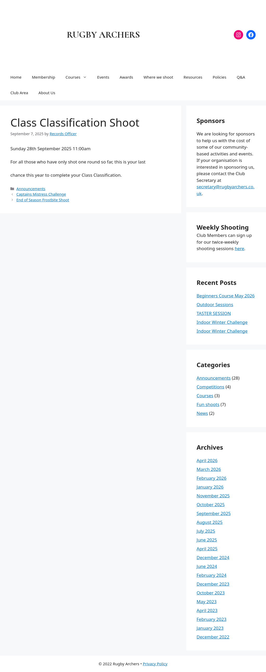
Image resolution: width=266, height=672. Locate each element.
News (202, 413)
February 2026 (212, 478)
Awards (126, 77)
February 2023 (212, 619)
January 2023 (210, 628)
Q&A (241, 77)
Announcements (30, 188)
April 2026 (207, 460)
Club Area (19, 92)
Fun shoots (208, 404)
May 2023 (207, 602)
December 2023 (213, 584)
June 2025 (207, 540)
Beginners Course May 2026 (226, 296)
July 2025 (206, 531)
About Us (46, 92)
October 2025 (211, 505)
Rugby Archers (103, 34)
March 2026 (209, 469)
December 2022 (213, 637)
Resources (193, 77)
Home (16, 77)
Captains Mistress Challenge (41, 194)
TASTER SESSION (214, 313)
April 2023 (207, 610)
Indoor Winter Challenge (222, 322)
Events (103, 77)
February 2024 (212, 575)
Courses (78, 77)
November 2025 (213, 496)
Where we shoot (158, 77)
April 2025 (207, 549)
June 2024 (207, 566)
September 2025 (214, 513)
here (239, 248)
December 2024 (213, 557)
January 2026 (210, 487)
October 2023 (211, 593)
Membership (43, 77)
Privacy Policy (155, 663)
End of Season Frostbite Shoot (42, 199)
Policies (220, 77)
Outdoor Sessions (215, 304)
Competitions (210, 387)
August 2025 (210, 522)
